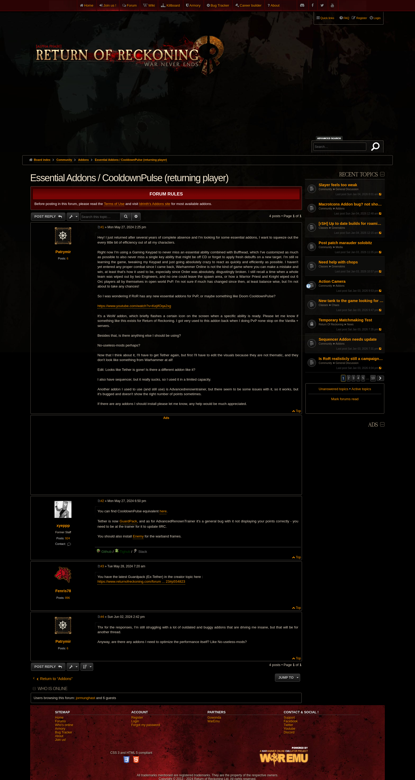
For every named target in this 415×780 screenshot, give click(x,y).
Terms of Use (114, 204)
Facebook (291, 721)
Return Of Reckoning (331, 324)
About (274, 5)
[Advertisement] (207, 116)
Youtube (289, 729)
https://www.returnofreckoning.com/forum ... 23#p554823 (141, 581)
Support (289, 717)
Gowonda (214, 717)
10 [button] (373, 378)
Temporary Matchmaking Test (345, 320)
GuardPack (128, 521)
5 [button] (363, 378)
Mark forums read (344, 399)
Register (137, 717)
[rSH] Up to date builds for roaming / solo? (351, 223)
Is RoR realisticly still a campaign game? (351, 359)
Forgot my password (145, 725)
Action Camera (332, 281)
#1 (102, 227)
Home (88, 5)
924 (67, 538)
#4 (102, 617)
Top (298, 411)
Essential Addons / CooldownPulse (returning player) (131, 159)
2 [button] (349, 378)
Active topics (361, 389)
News (350, 324)
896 (67, 597)
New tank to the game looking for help (351, 301)
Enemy (138, 536)
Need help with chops (338, 262)
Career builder (250, 5)
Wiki (151, 5)
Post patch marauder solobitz (345, 243)
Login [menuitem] (377, 18)
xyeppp (63, 525)
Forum (132, 5)
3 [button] (353, 378)
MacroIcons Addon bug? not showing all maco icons (351, 204)
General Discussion (347, 189)
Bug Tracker (220, 5)
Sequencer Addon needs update (348, 339)
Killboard (173, 5)
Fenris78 (63, 591)
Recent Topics (358, 175)
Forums (60, 721)
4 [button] (358, 378)
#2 (102, 501)
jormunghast (85, 698)
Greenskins (338, 227)
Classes (323, 227)
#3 (102, 566)
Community (325, 189)
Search (376, 147)
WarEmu (214, 721)
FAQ (346, 18)
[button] (380, 378)
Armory (195, 5)
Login (135, 721)
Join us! (60, 740)
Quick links (327, 18)
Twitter (288, 725)
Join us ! (109, 5)
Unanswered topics (333, 389)
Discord (289, 732)
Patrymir (63, 252)
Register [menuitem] (361, 18)
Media (339, 247)
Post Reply (45, 216)
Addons (340, 208)
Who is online (52, 688)
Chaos (335, 305)
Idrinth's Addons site (154, 204)
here (163, 511)
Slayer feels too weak (338, 185)
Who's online (64, 725)
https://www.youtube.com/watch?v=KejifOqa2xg (134, 306)
